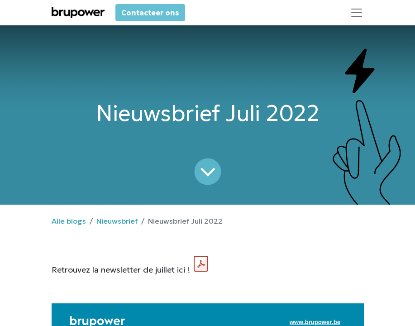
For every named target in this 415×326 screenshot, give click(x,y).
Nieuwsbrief (117, 220)
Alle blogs (69, 220)
